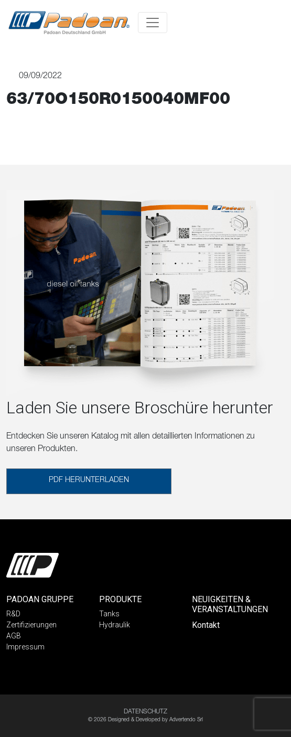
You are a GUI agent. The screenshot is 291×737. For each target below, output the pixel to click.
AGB (13, 636)
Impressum (25, 647)
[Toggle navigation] (152, 22)
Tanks (109, 614)
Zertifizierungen (31, 625)
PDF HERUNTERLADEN (89, 480)
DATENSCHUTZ (145, 712)
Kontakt (206, 625)
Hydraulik (114, 625)
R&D (13, 614)
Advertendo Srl (186, 720)
